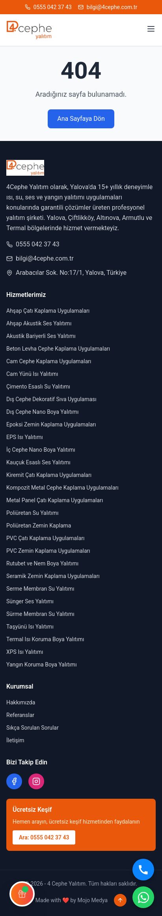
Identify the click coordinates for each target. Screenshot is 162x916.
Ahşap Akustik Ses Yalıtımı (38, 323)
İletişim (15, 740)
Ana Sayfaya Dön (80, 118)
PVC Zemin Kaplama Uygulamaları (48, 551)
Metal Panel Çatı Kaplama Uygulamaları (54, 500)
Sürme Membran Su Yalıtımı (40, 614)
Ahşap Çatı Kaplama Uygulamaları (47, 311)
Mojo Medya (92, 900)
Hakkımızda (20, 702)
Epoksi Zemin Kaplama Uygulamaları (51, 424)
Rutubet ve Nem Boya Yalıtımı (42, 563)
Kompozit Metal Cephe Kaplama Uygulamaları (62, 487)
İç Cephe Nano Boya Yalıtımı (40, 450)
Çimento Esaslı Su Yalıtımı (38, 386)
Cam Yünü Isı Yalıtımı (32, 374)
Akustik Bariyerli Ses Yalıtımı (41, 336)
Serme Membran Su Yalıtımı (40, 589)
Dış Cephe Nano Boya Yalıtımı (42, 412)
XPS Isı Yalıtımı (24, 652)
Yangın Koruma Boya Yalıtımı (41, 664)
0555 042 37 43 (33, 244)
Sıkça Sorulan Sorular (32, 728)
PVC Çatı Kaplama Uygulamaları (45, 538)
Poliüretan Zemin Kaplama (38, 525)
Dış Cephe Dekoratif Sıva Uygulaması (51, 399)
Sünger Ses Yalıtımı (30, 601)
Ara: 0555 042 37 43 (44, 837)
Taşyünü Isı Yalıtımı (30, 626)
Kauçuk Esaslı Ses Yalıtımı (38, 462)
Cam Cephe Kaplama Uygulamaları (48, 361)
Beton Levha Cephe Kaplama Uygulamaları (58, 348)
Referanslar (20, 715)
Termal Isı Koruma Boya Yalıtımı (45, 639)
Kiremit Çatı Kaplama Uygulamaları (48, 475)
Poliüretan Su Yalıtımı (32, 513)
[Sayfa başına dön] (120, 900)
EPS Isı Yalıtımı (24, 437)
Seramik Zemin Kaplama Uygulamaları (53, 576)
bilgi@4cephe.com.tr (40, 258)
